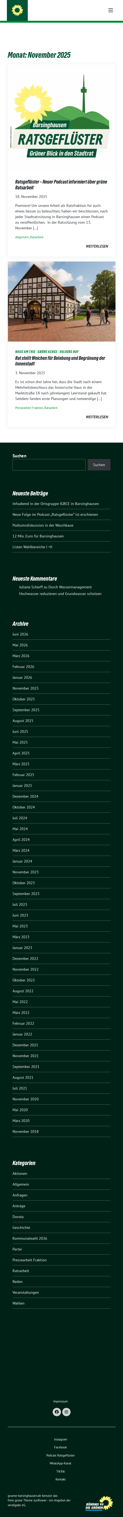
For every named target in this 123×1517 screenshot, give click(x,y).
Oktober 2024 (24, 800)
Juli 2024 (20, 811)
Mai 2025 (20, 735)
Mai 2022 (20, 995)
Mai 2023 (20, 919)
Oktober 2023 (24, 876)
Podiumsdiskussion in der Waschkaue (43, 518)
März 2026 (21, 649)
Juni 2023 (20, 908)
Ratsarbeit (36, 231)
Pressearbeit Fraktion (29, 401)
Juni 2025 (20, 725)
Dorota (18, 1210)
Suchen (19, 449)
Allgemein (22, 231)
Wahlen (18, 1296)
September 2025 (26, 703)
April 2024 (21, 833)
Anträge (19, 1199)
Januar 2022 (22, 1027)
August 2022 (23, 984)
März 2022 (21, 1006)
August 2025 (23, 714)
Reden (18, 1275)
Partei (17, 1242)
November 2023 (26, 865)
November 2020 (26, 1092)
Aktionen (20, 1167)
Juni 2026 (20, 627)
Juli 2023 (20, 898)
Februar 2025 (23, 768)
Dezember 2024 (25, 790)
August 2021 (23, 1071)
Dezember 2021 (25, 1038)
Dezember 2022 (25, 952)
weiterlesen (97, 239)
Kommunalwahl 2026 (30, 1231)
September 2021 (26, 1060)
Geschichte (21, 1221)
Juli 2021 (20, 1081)
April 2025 (21, 746)
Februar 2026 (23, 660)
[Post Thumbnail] (61, 111)
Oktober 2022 (24, 973)
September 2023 (26, 887)
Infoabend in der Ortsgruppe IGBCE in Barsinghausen (56, 497)
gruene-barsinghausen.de (47, 11)
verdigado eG (16, 1499)
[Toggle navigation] (110, 29)
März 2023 (21, 930)
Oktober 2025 (24, 692)
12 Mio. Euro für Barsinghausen (38, 529)
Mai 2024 (20, 822)
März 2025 (21, 757)
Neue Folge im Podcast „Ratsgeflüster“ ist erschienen (55, 508)
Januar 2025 (22, 779)
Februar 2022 (23, 1017)
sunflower (40, 1494)
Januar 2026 (22, 671)
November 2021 (26, 1049)
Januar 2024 (22, 854)
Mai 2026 (20, 638)
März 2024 (21, 844)
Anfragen (20, 1188)
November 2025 (26, 681)
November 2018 (26, 1125)
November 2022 (26, 962)
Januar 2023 (22, 941)
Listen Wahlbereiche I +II (32, 540)
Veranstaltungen (26, 1286)
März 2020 (21, 1114)
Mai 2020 (20, 1103)
